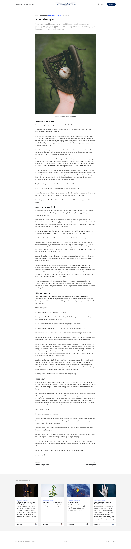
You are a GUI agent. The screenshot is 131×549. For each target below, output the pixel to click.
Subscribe (111, 4)
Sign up (65, 541)
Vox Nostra (18, 4)
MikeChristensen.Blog (54, 16)
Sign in (103, 4)
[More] (38, 4)
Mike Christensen (42, 16)
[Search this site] (98, 4)
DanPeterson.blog (29, 4)
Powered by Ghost (111, 541)
